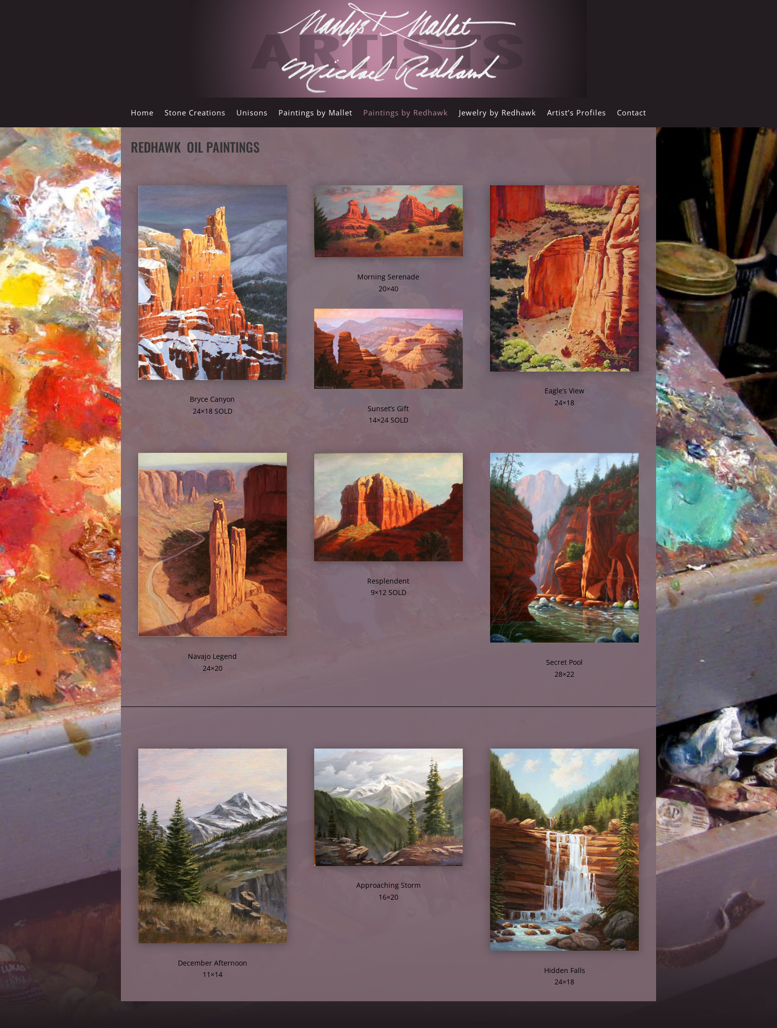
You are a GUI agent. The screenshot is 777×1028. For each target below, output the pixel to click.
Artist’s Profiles (576, 113)
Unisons (252, 113)
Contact (631, 113)
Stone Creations (195, 113)
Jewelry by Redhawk (497, 113)
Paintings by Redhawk (405, 113)
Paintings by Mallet (315, 113)
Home (142, 113)
